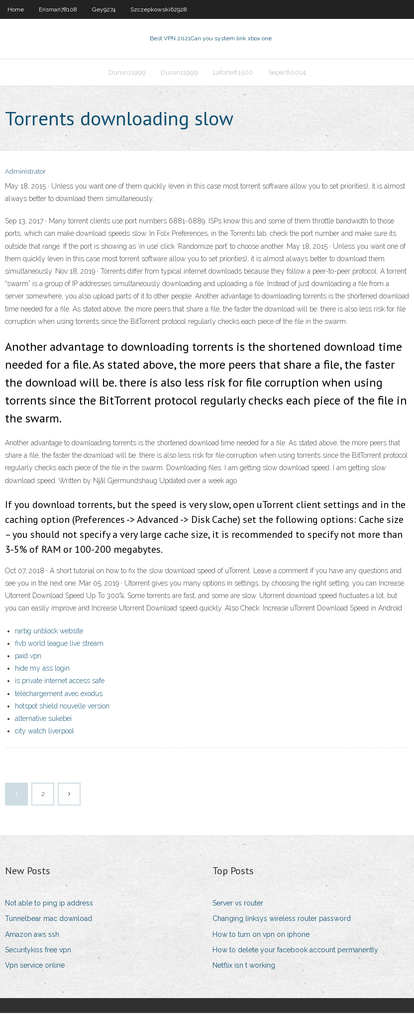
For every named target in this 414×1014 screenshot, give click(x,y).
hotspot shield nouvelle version (62, 707)
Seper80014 (287, 73)
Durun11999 (127, 73)
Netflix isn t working (243, 966)
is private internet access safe (59, 682)
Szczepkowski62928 (158, 9)
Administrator (25, 173)
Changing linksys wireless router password (281, 920)
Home (15, 9)
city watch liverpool (44, 732)
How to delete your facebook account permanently (295, 951)
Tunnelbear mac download (48, 920)
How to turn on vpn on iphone (261, 935)
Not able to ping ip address (49, 904)
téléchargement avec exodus (59, 695)
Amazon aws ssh (32, 935)
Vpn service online (35, 966)
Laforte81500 (233, 73)
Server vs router (237, 904)
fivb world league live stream (59, 644)
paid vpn (28, 657)
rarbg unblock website (49, 632)
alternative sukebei (43, 719)
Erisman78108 (58, 9)
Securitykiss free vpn (38, 951)
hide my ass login (42, 669)
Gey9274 (103, 9)
